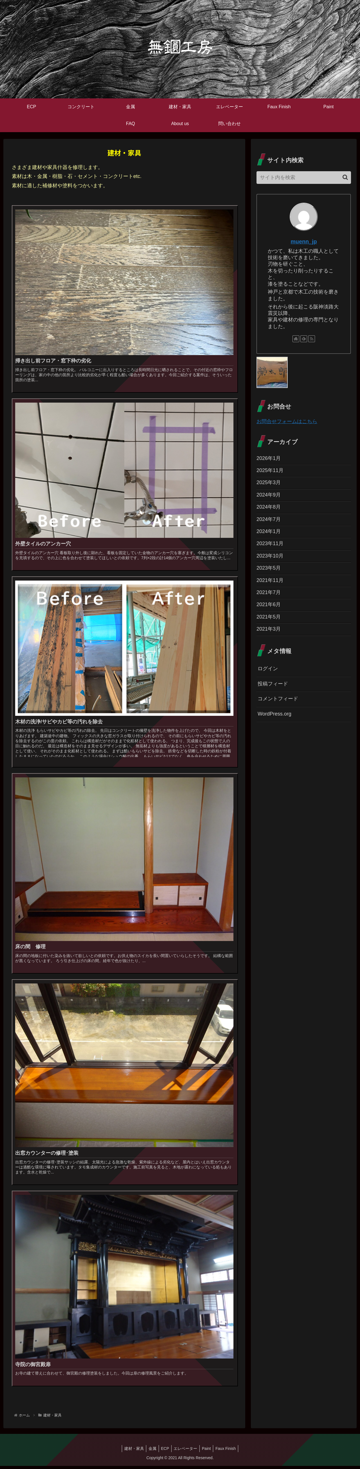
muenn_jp (304, 241)
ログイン (268, 668)
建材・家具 (131, 1451)
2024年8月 (268, 507)
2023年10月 (270, 556)
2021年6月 (268, 604)
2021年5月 (268, 617)
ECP (164, 1451)
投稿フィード (273, 684)
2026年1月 (268, 458)
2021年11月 (270, 580)
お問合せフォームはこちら (286, 421)
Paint (208, 1451)
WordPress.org (274, 714)
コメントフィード (278, 698)
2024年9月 (268, 495)
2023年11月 (270, 543)
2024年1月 (268, 531)
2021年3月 (268, 629)
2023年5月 (268, 568)
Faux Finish (229, 1451)
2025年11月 (270, 470)
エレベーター (186, 1451)
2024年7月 (268, 519)
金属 (150, 1451)
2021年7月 (268, 592)
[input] (303, 177)
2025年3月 (268, 482)
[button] (345, 177)
